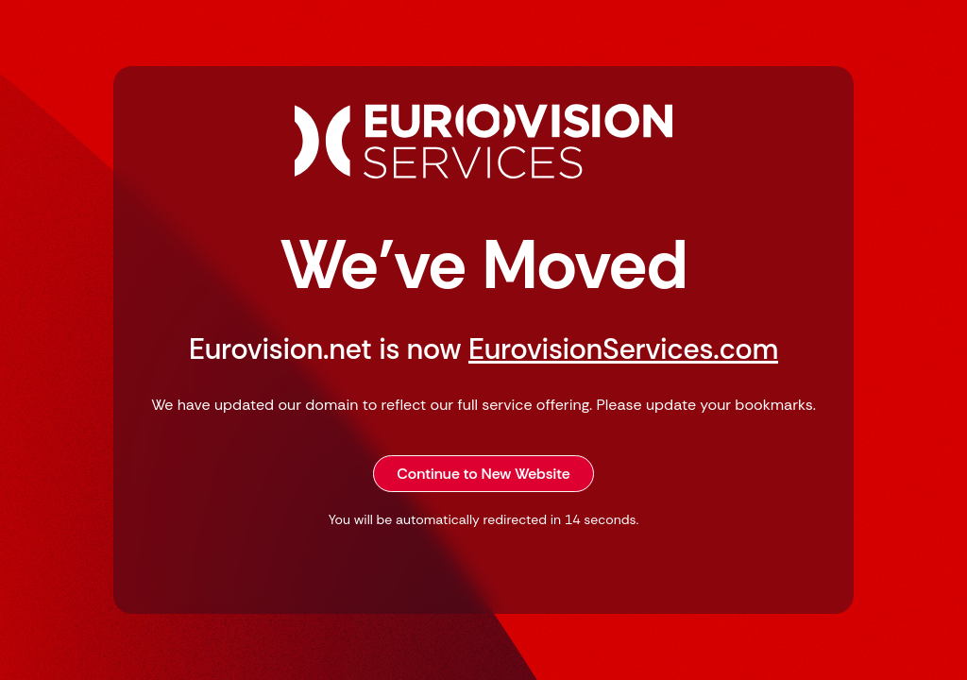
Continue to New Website (483, 474)
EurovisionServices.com (623, 349)
